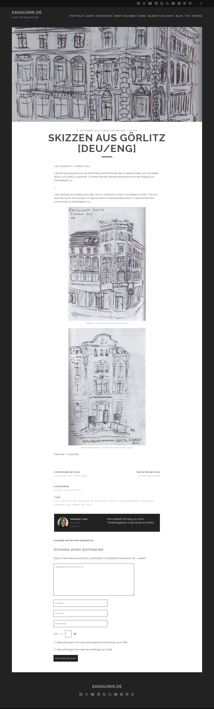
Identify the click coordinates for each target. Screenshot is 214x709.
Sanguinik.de (27, 12)
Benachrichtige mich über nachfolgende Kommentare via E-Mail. (92, 637)
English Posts (72, 485)
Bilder (134, 125)
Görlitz (113, 496)
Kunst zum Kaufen (99, 12)
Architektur (86, 496)
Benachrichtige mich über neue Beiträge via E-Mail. (84, 644)
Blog (178, 12)
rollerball (148, 496)
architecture (69, 496)
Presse (198, 12)
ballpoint (101, 496)
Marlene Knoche (113, 125)
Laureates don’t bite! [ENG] (70, 470)
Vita (187, 12)
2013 (56, 496)
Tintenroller (62, 499)
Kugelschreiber (129, 496)
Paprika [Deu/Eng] (149, 470)
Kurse (141, 12)
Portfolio (78, 12)
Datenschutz (129, 705)
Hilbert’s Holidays (160, 12)
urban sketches (82, 499)
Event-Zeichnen (124, 12)
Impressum (112, 705)
